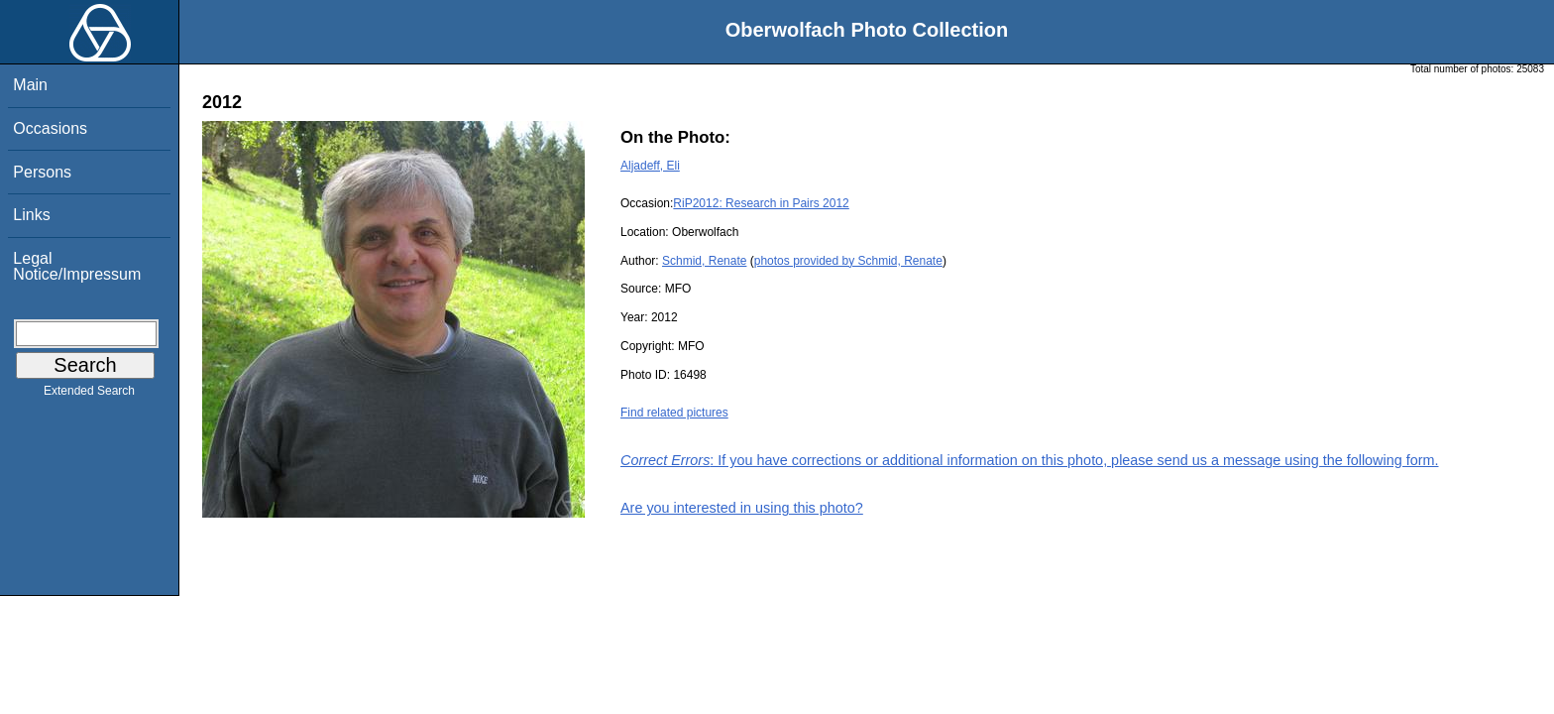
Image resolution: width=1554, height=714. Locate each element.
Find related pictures (674, 412)
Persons (42, 172)
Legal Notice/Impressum (77, 266)
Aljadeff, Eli (650, 166)
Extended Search (89, 395)
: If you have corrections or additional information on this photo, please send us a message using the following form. (1029, 460)
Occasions (50, 128)
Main (30, 84)
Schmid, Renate (704, 261)
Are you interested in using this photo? (741, 508)
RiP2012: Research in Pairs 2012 (760, 203)
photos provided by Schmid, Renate (848, 261)
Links (31, 214)
